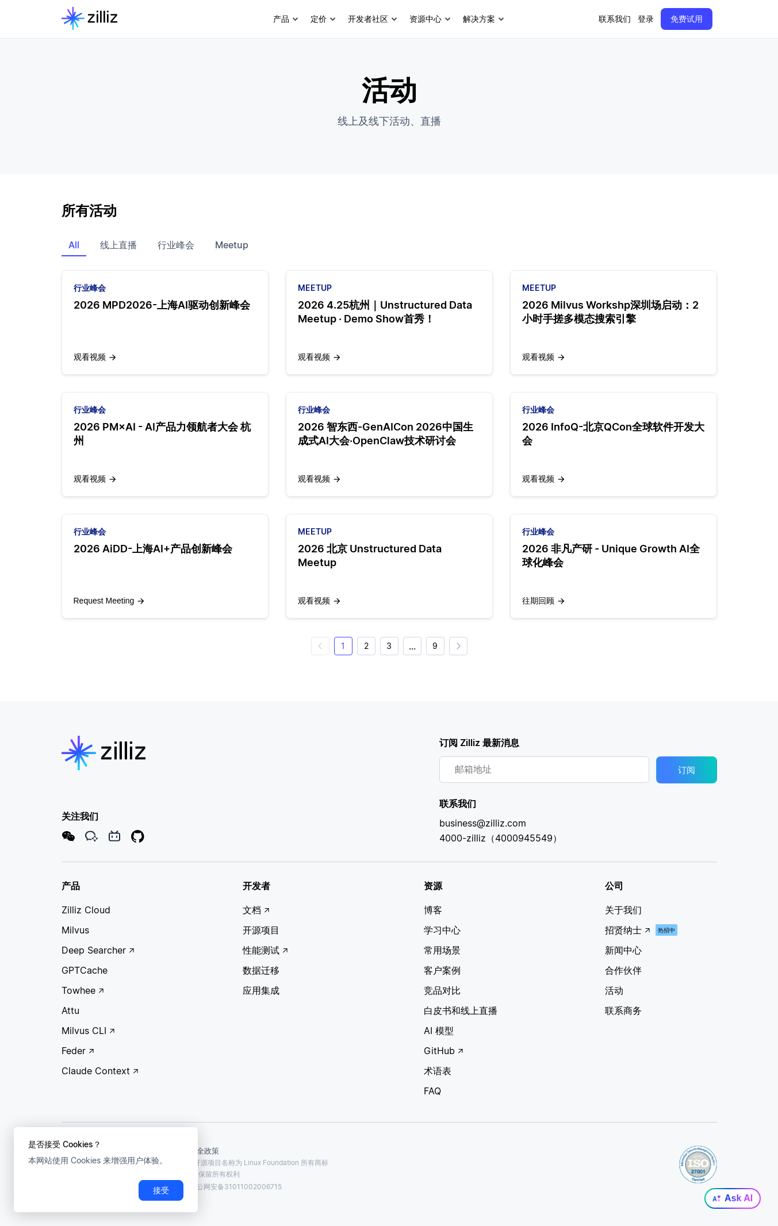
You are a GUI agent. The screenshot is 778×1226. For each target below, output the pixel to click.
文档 (256, 910)
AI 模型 (439, 1031)
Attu (70, 1011)
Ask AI (732, 1198)
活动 (614, 991)
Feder (78, 1051)
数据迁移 (261, 971)
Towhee (83, 991)
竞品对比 (442, 991)
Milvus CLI (89, 1031)
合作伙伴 (623, 971)
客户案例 (442, 971)
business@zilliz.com (482, 823)
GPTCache (85, 971)
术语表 (437, 1071)
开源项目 (261, 930)
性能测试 (266, 950)
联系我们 (615, 19)
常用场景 (442, 950)
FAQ (432, 1091)
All (73, 245)
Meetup (231, 245)
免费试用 (686, 19)
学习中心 (442, 930)
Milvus (75, 930)
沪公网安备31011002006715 (231, 1186)
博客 (433, 910)
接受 (161, 1190)
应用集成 (261, 991)
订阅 (686, 770)
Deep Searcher (98, 950)
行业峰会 (176, 245)
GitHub (444, 1051)
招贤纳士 (628, 930)
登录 (646, 19)
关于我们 (623, 910)
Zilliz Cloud (86, 910)
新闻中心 (623, 950)
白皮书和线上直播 (460, 1011)
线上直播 (118, 245)
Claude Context (100, 1071)
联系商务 (623, 1011)
